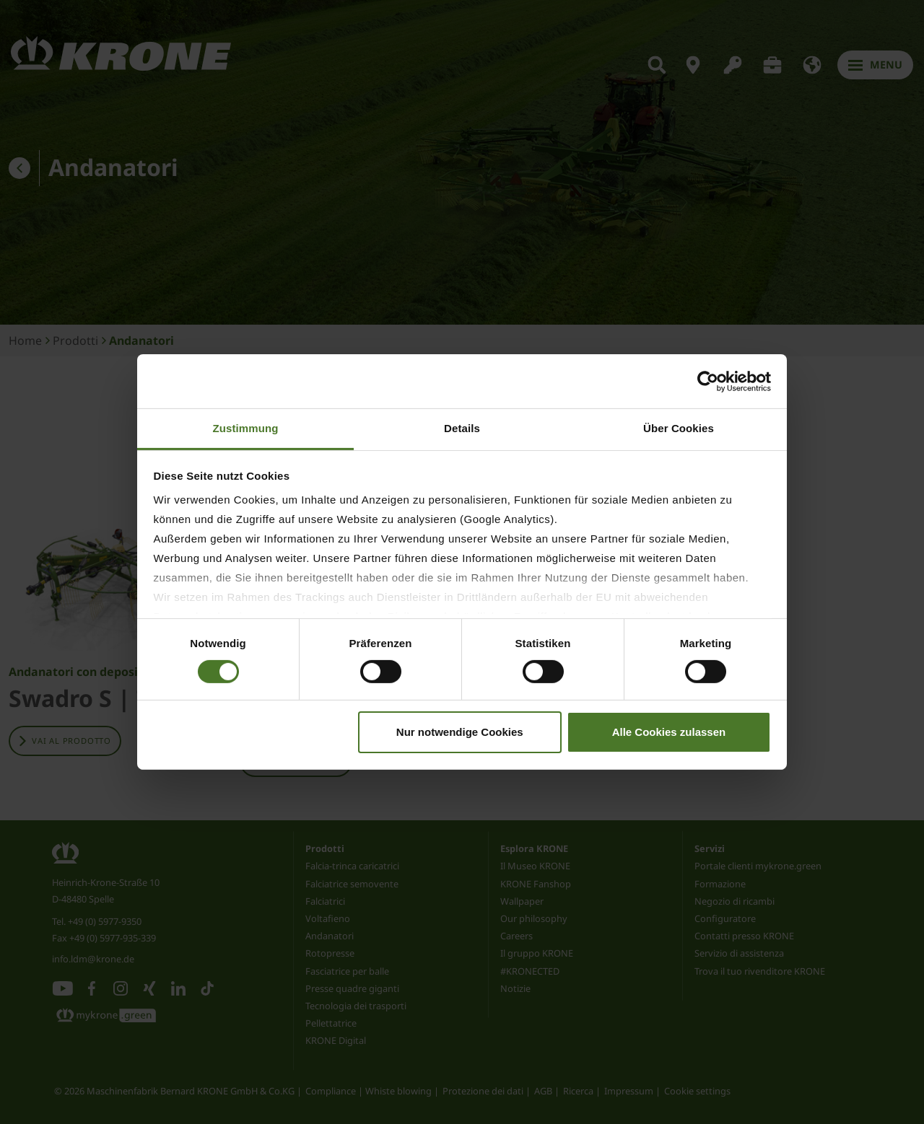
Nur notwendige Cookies (459, 732)
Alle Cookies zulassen (669, 732)
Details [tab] (462, 428)
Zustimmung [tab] (246, 428)
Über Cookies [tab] (678, 428)
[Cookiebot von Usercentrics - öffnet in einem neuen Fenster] (708, 381)
